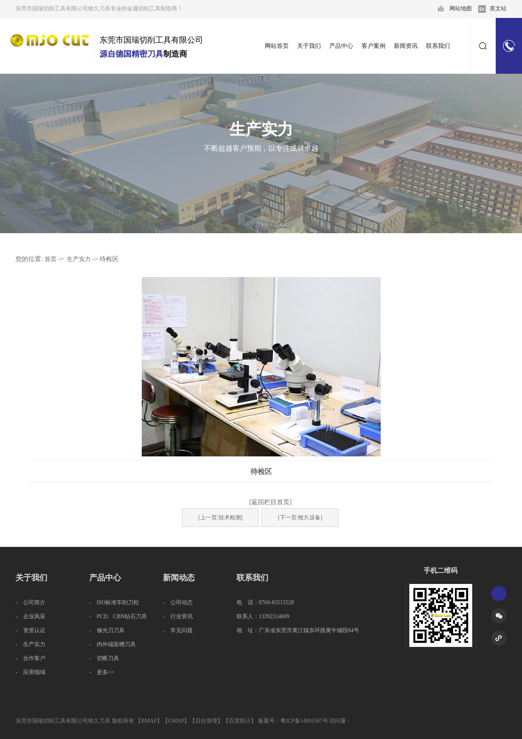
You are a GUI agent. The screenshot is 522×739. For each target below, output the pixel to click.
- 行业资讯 (178, 616)
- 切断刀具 (104, 658)
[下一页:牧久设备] (300, 518)
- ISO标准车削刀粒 (114, 602)
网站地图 (461, 9)
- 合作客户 (30, 658)
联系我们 (252, 577)
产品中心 (105, 577)
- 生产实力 (30, 644)
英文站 (498, 9)
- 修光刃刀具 (107, 630)
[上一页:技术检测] (220, 518)
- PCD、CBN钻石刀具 (118, 616)
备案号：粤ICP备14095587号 (293, 721)
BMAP (149, 721)
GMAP (176, 721)
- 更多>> (101, 672)
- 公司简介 (30, 602)
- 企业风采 (30, 616)
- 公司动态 (178, 602)
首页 (51, 259)
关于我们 (31, 577)
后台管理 (206, 721)
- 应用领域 (30, 672)
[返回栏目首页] (270, 502)
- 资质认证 (30, 630)
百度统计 (240, 721)
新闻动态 (179, 577)
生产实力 (79, 259)
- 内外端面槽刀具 (112, 644)
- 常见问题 (178, 630)
